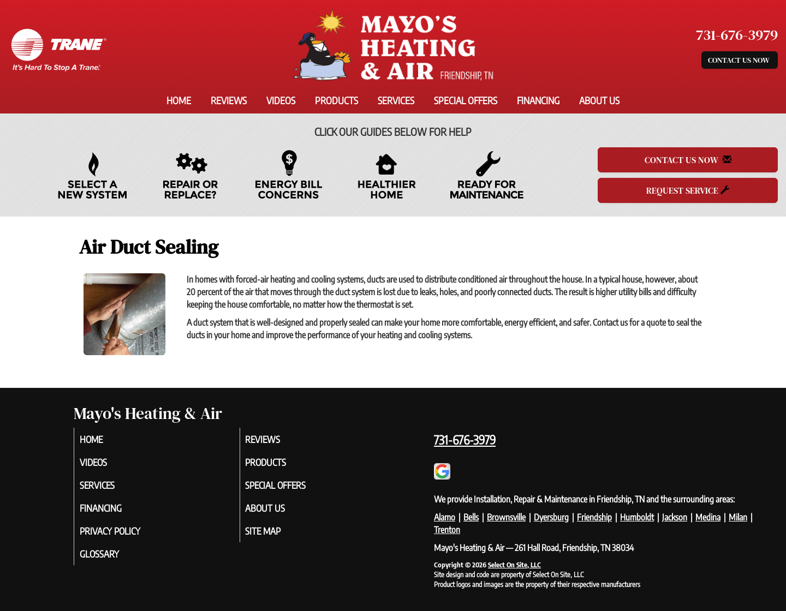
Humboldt (637, 517)
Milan (738, 517)
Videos (280, 100)
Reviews (229, 100)
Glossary (113, 559)
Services (396, 100)
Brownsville (506, 517)
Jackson (674, 517)
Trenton (447, 529)
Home (178, 100)
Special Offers (465, 100)
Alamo (444, 517)
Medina (707, 517)
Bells (471, 517)
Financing (538, 100)
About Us (599, 100)
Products (336, 100)
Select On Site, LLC (514, 564)
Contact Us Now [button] (739, 60)
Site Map (277, 535)
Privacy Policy (125, 535)
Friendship (594, 517)
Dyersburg (551, 517)
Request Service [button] (687, 190)
